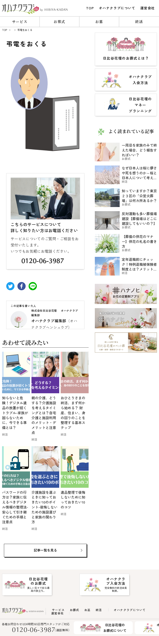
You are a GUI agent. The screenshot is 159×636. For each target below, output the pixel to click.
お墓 (99, 21)
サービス (20, 21)
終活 (139, 21)
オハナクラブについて (117, 7)
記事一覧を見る (45, 550)
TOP (90, 7)
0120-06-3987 (42, 261)
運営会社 (147, 7)
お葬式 (59, 21)
